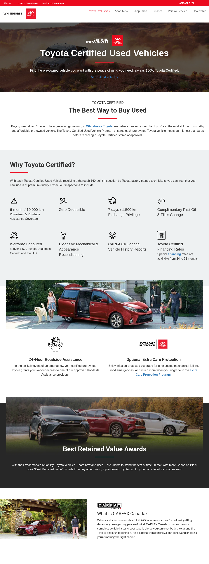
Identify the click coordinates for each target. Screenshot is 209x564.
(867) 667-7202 (186, 3)
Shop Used (140, 14)
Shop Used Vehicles (104, 77)
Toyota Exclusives (98, 14)
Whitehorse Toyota (99, 126)
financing (174, 254)
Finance (157, 14)
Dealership (199, 14)
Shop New (121, 14)
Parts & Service (177, 14)
